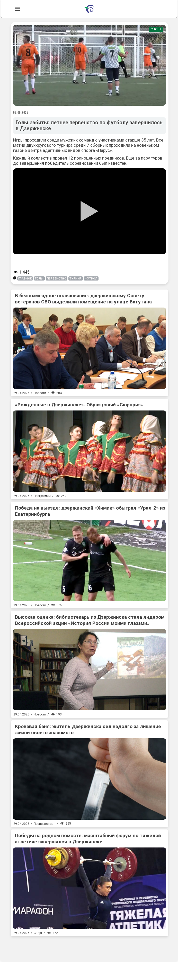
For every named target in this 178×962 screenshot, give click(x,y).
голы (39, 278)
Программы (42, 496)
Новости (40, 393)
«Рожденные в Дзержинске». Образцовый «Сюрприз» (79, 405)
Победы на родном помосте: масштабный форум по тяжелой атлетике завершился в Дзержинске (88, 839)
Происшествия (44, 824)
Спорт (156, 29)
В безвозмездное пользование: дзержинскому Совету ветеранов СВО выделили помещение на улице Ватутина (83, 299)
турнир (75, 278)
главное (25, 278)
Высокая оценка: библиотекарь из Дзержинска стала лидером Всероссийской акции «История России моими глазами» (90, 620)
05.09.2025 (21, 112)
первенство (57, 278)
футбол (91, 278)
